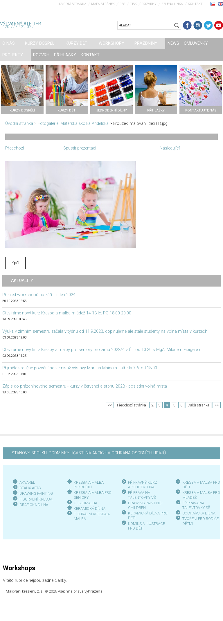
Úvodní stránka (72, 4)
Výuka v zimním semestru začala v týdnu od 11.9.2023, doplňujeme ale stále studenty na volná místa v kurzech (104, 331)
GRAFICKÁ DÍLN (32, 505)
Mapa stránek (103, 4)
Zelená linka (172, 4)
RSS (122, 4)
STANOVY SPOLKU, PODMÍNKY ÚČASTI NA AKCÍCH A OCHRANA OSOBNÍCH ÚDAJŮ (89, 453)
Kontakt (195, 4)
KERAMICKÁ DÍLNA (89, 508)
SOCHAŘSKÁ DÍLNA (198, 513)
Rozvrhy (149, 4)
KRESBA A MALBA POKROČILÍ (89, 484)
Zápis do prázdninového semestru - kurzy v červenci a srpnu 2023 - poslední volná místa (84, 386)
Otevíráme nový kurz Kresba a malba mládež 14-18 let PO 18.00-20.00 (66, 313)
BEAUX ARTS (30, 488)
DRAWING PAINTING (36, 493)
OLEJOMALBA (85, 503)
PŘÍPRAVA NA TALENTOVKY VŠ (142, 494)
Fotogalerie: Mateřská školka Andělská (73, 123)
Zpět (15, 262)
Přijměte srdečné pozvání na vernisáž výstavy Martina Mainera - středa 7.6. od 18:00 (79, 368)
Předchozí (14, 148)
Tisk (133, 4)
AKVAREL (27, 482)
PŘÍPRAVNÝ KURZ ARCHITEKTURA (142, 484)
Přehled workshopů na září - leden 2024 (38, 294)
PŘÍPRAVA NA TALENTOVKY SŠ (196, 505)
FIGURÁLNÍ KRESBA (35, 499)
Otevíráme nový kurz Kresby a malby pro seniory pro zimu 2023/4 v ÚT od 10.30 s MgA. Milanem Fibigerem (102, 349)
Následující (170, 148)
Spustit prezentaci (79, 148)
